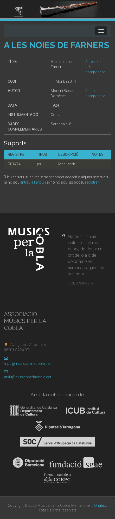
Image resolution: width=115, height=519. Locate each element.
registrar (92, 182)
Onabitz (100, 505)
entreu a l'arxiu (32, 182)
